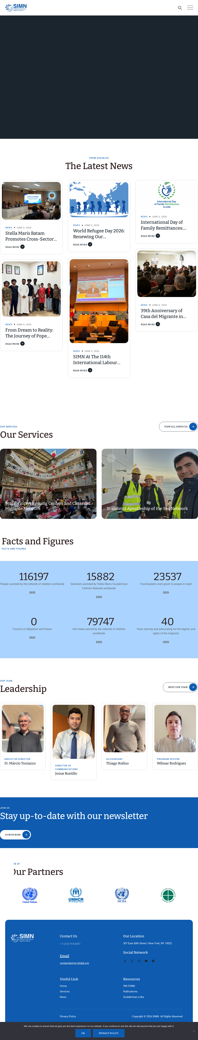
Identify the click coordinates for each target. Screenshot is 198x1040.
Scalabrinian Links (133, 997)
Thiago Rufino (117, 763)
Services (65, 991)
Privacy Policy (68, 1016)
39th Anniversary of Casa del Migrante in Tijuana (162, 316)
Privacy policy (109, 1033)
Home (63, 986)
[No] (193, 1031)
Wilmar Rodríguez (171, 763)
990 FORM (129, 986)
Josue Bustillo (66, 773)
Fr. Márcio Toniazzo (20, 763)
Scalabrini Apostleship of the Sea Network (147, 508)
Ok (83, 1033)
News (8, 227)
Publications (130, 991)
